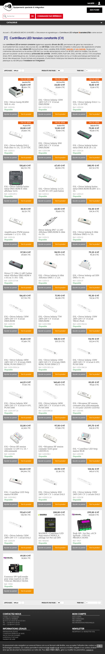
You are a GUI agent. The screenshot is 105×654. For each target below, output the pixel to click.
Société (91, 3)
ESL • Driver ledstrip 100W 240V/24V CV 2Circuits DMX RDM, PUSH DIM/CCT (17, 362)
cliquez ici (89, 650)
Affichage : (8, 70)
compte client (99, 3)
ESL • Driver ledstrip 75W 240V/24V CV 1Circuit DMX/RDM (50, 319)
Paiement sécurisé (9, 639)
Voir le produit (26, 114)
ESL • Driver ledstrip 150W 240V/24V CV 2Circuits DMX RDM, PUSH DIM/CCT (52, 362)
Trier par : (80, 70)
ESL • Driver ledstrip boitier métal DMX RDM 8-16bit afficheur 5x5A (16, 189)
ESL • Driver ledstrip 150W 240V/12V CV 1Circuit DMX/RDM (51, 102)
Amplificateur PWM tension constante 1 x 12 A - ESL (16, 233)
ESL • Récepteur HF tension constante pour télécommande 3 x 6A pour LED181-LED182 (86, 405)
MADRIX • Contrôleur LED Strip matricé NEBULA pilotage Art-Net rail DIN (51, 535)
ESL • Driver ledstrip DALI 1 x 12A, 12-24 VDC (86, 103)
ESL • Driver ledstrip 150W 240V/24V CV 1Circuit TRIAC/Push (85, 319)
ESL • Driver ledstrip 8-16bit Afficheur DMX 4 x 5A (85, 233)
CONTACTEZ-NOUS (12, 614)
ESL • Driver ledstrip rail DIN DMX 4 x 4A (86, 276)
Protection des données (11, 635)
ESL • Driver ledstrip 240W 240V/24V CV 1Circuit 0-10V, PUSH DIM (52, 405)
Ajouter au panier (10, 114)
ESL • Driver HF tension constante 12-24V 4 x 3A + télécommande (16, 449)
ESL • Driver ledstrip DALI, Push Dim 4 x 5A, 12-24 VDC (17, 146)
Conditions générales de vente (13, 633)
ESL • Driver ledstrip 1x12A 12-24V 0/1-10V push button (51, 190)
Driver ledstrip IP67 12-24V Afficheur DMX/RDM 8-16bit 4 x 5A (52, 232)
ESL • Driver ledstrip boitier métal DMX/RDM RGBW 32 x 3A (86, 189)
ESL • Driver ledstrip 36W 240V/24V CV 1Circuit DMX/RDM (50, 145)
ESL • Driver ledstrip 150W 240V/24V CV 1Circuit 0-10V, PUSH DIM (86, 362)
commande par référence (49, 16)
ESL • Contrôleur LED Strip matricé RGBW (16, 493)
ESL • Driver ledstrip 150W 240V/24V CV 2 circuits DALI (86, 493)
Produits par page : (49, 70)
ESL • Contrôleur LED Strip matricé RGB (85, 450)
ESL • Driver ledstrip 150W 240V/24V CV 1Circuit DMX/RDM (16, 319)
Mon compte (76, 617)
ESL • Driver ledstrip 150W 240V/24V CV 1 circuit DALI (17, 536)
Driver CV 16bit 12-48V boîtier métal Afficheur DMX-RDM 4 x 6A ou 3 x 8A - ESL (18, 275)
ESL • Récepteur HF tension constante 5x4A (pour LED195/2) (51, 449)
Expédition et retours (10, 637)
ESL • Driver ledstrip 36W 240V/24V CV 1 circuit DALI (52, 493)
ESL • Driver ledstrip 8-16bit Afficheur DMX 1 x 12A (51, 276)
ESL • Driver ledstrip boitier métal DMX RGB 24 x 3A (85, 146)
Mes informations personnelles (83, 622)
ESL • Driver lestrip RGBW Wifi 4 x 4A (16, 103)
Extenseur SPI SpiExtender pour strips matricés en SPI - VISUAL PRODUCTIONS (16, 579)
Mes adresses (76, 621)
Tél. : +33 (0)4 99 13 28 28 (11, 622)
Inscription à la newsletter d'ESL (83, 631)
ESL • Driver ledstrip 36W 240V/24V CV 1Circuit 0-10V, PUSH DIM (17, 405)
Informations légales (10, 631)
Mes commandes (78, 619)
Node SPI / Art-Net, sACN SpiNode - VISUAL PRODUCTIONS (84, 535)
